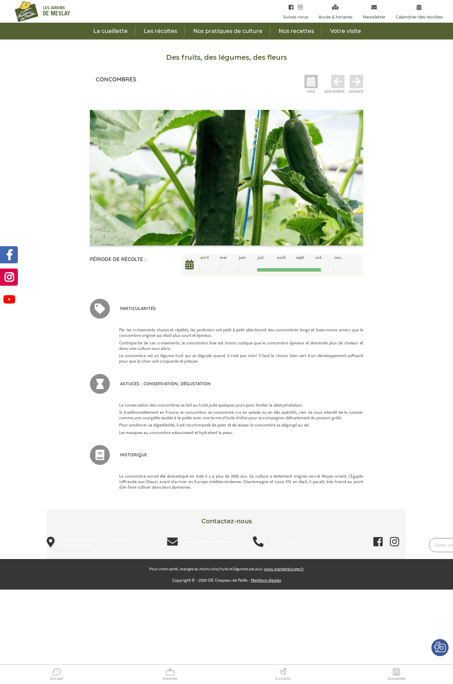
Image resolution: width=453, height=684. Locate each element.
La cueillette (110, 31)
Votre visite (345, 31)
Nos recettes (296, 31)
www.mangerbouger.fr (284, 568)
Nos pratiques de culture (228, 31)
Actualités (396, 678)
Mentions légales (266, 580)
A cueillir (283, 678)
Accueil (56, 678)
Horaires (170, 678)
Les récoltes (160, 31)
